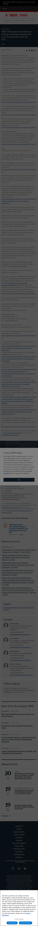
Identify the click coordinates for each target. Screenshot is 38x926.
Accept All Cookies (25, 923)
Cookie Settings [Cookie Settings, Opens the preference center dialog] (19, 919)
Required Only (12, 923)
